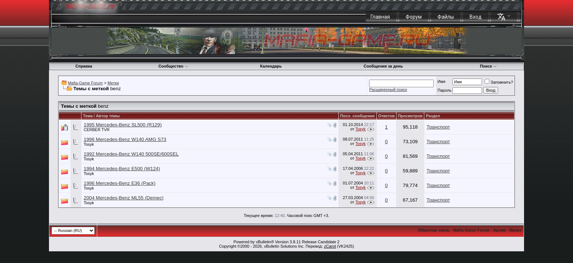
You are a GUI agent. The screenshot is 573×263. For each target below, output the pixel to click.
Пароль (444, 90)
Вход (476, 17)
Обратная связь (433, 230)
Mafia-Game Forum (85, 83)
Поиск (488, 66)
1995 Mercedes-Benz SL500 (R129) (123, 124)
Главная (380, 17)
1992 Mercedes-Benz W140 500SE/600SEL (131, 154)
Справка (83, 66)
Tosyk (360, 129)
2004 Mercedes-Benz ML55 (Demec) (124, 198)
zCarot (330, 246)
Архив (499, 230)
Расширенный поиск (388, 89)
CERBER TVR (97, 129)
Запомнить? (499, 82)
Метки (113, 83)
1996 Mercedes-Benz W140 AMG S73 (125, 139)
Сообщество (173, 66)
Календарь (271, 66)
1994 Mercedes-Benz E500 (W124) (122, 168)
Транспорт (438, 127)
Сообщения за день (383, 66)
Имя (441, 81)
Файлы (445, 17)
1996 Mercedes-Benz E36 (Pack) (119, 183)
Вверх (515, 230)
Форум (414, 17)
